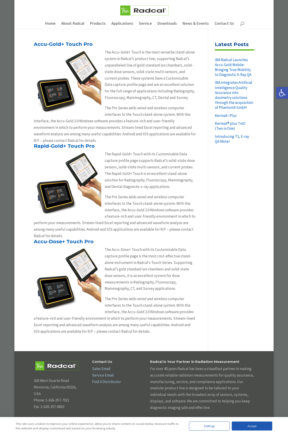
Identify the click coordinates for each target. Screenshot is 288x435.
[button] (282, 93)
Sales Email (101, 368)
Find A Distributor (106, 381)
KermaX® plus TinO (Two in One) (230, 126)
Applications (122, 24)
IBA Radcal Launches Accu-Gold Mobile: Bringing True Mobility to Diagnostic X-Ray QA (233, 67)
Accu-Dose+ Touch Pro (64, 242)
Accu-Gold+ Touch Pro (63, 44)
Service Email (103, 375)
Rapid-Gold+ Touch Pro (64, 146)
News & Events (195, 24)
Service (145, 24)
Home (50, 24)
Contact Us (224, 24)
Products (98, 24)
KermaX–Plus (226, 115)
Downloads (167, 24)
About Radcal (72, 24)
